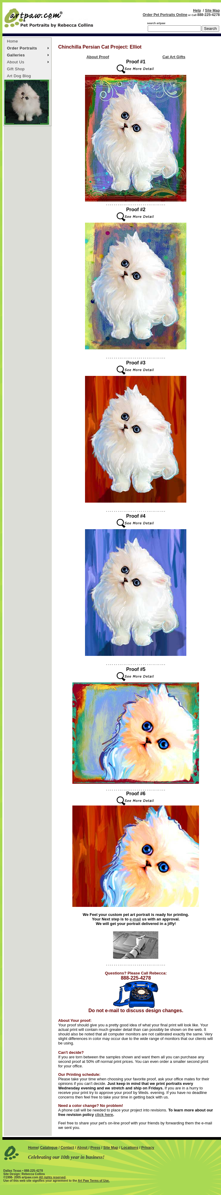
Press (95, 1148)
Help (197, 10)
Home (12, 41)
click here (104, 1114)
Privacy (147, 1148)
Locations (129, 1148)
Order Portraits (22, 48)
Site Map (212, 10)
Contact (67, 1148)
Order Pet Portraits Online (165, 15)
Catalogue (49, 1148)
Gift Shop (16, 69)
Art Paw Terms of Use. (93, 1180)
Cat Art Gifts (174, 57)
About (82, 1148)
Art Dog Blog (19, 76)
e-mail (135, 919)
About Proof (98, 57)
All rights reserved (52, 1177)
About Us (15, 62)
